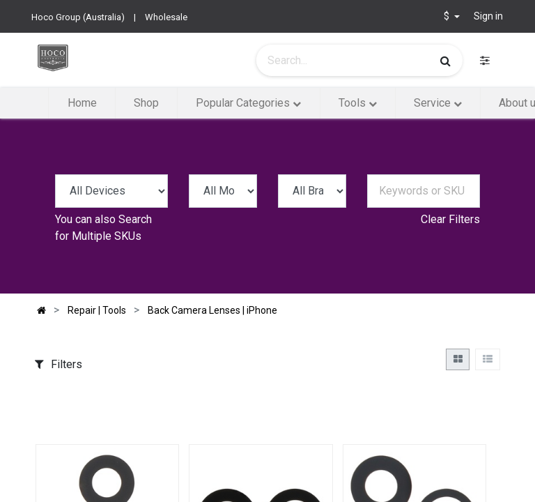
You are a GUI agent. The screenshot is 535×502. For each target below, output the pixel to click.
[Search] (445, 61)
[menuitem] (81, 103)
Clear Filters (450, 219)
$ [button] (447, 16)
